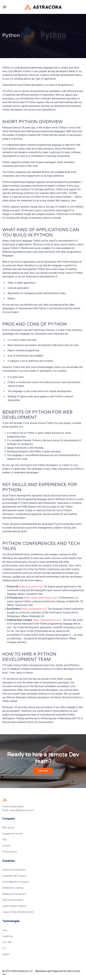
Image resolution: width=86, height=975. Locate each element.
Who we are (8, 827)
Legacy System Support (14, 906)
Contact (6, 845)
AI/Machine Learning (12, 887)
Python (5, 954)
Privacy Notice (9, 851)
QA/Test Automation (12, 900)
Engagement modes (12, 833)
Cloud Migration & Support (15, 881)
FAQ (4, 839)
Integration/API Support (14, 875)
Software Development (14, 869)
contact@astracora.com (21, 810)
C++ (4, 948)
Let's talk (43, 769)
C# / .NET (7, 942)
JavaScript (7, 936)
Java (4, 930)
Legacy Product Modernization (17, 912)
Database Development (14, 893)
